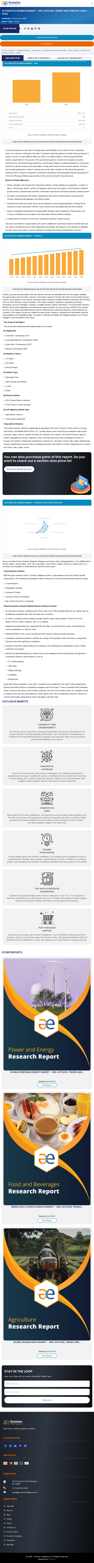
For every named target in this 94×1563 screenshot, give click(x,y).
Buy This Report (47, 44)
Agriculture (36, 50)
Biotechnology (23, 50)
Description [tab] (12, 58)
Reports (12, 50)
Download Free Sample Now (47, 37)
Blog (8, 1515)
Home (4, 50)
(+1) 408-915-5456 (20, 1488)
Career (9, 1519)
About (8, 1523)
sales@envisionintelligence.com (25, 1492)
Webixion (52, 1559)
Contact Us (11, 1527)
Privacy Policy (12, 1532)
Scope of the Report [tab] (69, 58)
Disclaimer (10, 1540)
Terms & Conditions (14, 1536)
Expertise (10, 1506)
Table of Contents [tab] (38, 58)
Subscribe (47, 1400)
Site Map (10, 1545)
